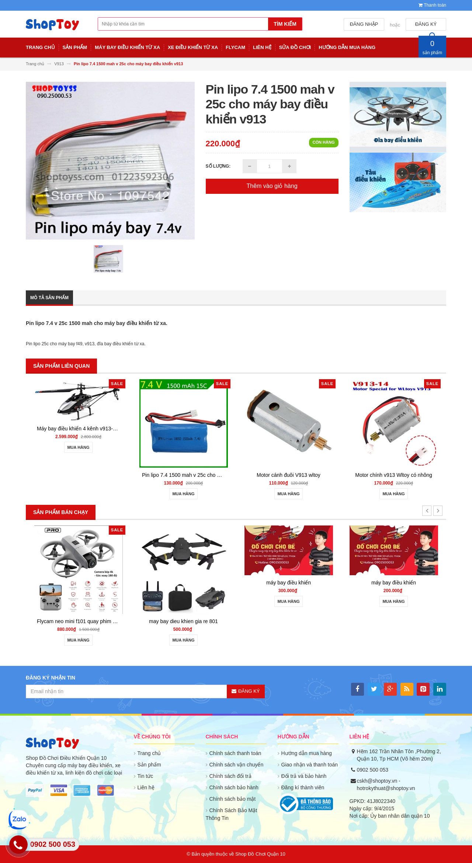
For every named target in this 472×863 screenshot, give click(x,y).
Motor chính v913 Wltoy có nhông (393, 475)
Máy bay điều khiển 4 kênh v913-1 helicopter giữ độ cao (101, 429)
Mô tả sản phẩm (49, 297)
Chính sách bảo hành (233, 787)
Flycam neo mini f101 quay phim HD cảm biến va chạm (100, 621)
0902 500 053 (373, 770)
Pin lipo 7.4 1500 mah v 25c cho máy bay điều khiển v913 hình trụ (218, 475)
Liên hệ (146, 787)
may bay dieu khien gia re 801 (183, 621)
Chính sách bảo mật (232, 799)
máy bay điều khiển (288, 583)
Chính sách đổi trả (230, 776)
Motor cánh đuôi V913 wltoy (288, 475)
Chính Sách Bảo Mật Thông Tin (231, 814)
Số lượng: (218, 166)
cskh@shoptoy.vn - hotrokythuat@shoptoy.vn (386, 784)
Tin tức (145, 776)
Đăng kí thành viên (302, 787)
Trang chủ (149, 753)
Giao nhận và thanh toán (309, 765)
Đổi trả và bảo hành (304, 776)
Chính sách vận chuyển (236, 765)
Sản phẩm (149, 765)
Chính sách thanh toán (235, 753)
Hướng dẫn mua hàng (306, 753)
